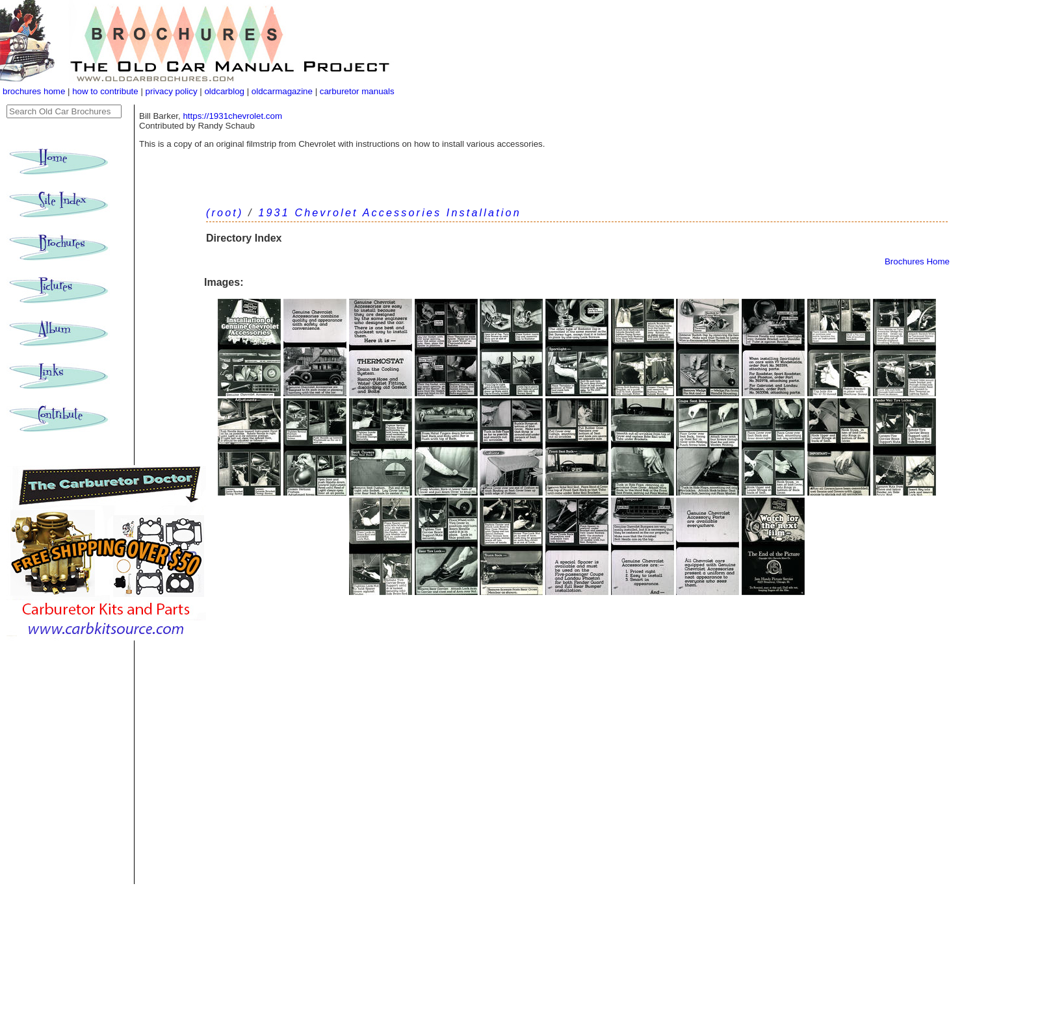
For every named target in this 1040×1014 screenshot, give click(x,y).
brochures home (34, 91)
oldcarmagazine (283, 91)
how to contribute (105, 91)
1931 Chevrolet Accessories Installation (389, 212)
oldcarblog (224, 91)
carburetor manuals (356, 91)
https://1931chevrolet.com (232, 116)
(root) (224, 212)
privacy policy (173, 91)
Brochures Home (917, 261)
